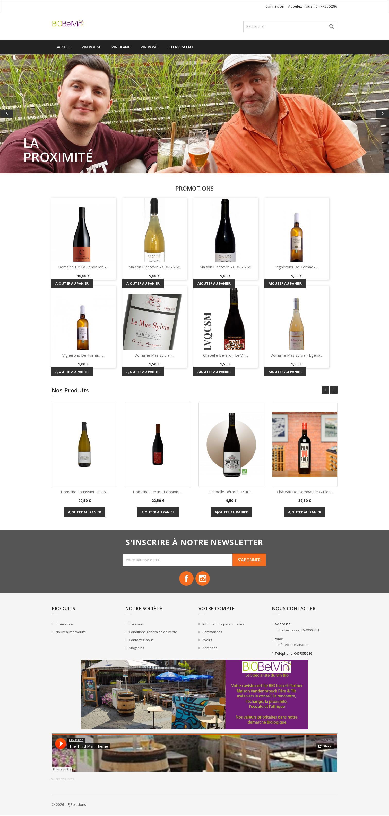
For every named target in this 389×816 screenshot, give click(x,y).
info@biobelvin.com (293, 646)
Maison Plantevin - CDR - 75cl (154, 267)
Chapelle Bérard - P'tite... (231, 491)
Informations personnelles (223, 625)
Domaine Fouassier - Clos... (84, 491)
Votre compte (216, 610)
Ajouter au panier (72, 283)
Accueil (64, 46)
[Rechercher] (290, 26)
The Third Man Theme (62, 780)
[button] (29, 113)
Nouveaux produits (70, 633)
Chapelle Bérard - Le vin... (225, 355)
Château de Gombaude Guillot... (304, 491)
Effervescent (180, 46)
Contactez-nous (141, 641)
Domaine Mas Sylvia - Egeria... (296, 355)
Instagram (203, 579)
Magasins (136, 649)
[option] (194, 113)
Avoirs (207, 641)
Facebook (186, 579)
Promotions (64, 625)
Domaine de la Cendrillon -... (83, 267)
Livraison (135, 625)
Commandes (212, 633)
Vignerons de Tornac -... (296, 267)
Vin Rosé (149, 46)
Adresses (209, 649)
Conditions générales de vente (152, 633)
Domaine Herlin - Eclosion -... (158, 491)
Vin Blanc (120, 46)
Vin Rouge (91, 46)
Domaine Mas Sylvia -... (154, 355)
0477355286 (327, 6)
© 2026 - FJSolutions (69, 805)
